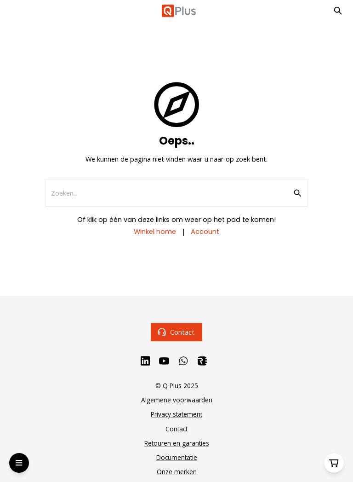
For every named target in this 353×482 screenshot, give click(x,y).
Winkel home (155, 231)
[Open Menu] (19, 463)
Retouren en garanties (176, 443)
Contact (176, 332)
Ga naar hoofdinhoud (48, 17)
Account (205, 231)
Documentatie (176, 457)
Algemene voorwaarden (176, 399)
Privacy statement (176, 414)
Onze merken (177, 471)
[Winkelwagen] (334, 463)
